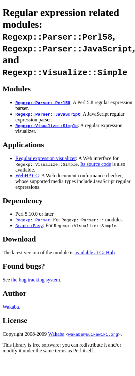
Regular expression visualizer (45, 158)
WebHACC (27, 175)
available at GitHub (95, 252)
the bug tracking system (35, 279)
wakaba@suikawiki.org (93, 334)
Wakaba (11, 307)
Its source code (95, 164)
